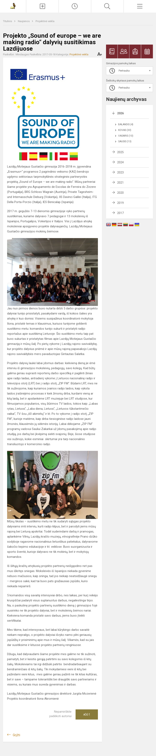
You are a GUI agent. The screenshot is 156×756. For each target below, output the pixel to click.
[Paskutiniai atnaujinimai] (75, 6)
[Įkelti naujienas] (42, 6)
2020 (120, 192)
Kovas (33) (124, 130)
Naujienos (24, 21)
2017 (120, 213)
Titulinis (8, 21)
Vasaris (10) (125, 135)
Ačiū (86, 714)
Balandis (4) (125, 124)
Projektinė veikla (45, 21)
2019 (120, 202)
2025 (120, 152)
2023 (120, 172)
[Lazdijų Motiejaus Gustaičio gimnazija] (13, 6)
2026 (120, 113)
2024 (120, 162)
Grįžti (16, 735)
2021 (120, 182)
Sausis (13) (124, 141)
